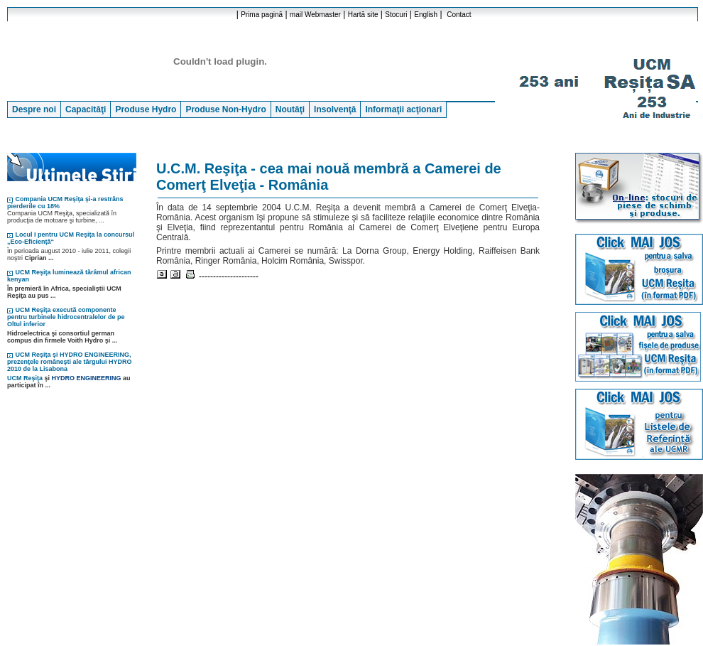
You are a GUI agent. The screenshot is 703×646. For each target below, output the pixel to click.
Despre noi (34, 109)
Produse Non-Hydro (225, 109)
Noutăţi (290, 109)
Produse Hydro (145, 109)
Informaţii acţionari (403, 109)
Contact (459, 14)
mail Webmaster (315, 14)
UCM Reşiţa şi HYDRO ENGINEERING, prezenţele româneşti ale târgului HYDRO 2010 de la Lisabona (69, 361)
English (425, 14)
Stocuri (396, 14)
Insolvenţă (335, 109)
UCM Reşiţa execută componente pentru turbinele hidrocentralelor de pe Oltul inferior (66, 317)
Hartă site (363, 14)
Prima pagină (262, 14)
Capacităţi (85, 109)
